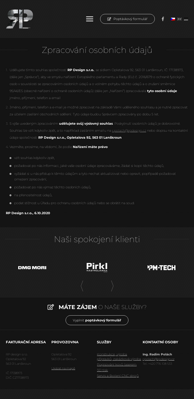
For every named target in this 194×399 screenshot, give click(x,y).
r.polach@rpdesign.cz (129, 130)
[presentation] (82, 286)
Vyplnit (97, 320)
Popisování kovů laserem (117, 364)
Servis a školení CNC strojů (118, 376)
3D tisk (102, 370)
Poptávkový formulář (127, 19)
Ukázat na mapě (63, 368)
